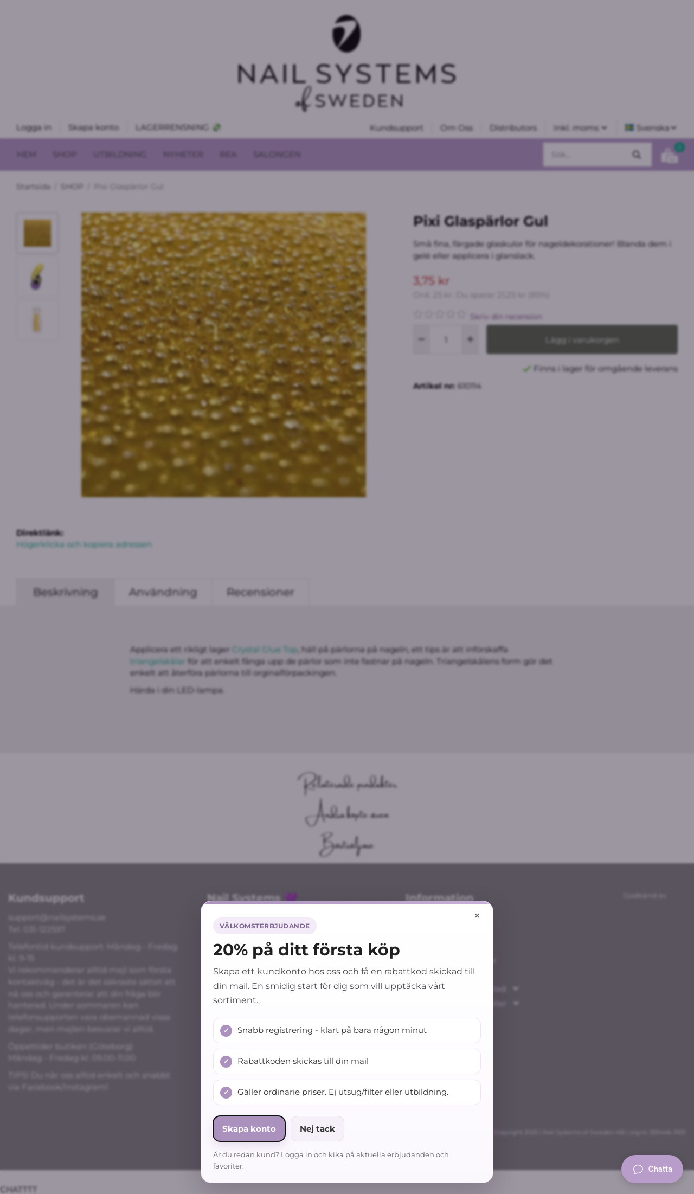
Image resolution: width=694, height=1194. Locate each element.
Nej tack (317, 1129)
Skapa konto (249, 1129)
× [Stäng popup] (477, 915)
